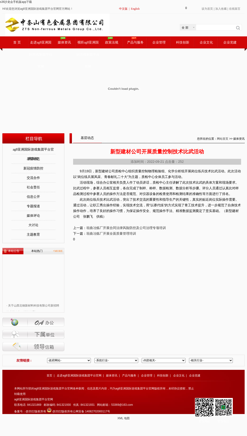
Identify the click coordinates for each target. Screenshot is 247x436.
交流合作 (33, 178)
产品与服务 (135, 42)
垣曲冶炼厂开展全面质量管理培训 (111, 233)
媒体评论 (33, 215)
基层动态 (33, 159)
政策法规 (111, 42)
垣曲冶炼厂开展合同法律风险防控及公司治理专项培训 (126, 228)
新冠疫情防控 (33, 168)
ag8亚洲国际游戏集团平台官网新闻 (33, 151)
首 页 (17, 42)
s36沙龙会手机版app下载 (16, 2)
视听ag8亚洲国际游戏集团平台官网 (88, 44)
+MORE (58, 251)
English (135, 8)
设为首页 (207, 8)
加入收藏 (221, 8)
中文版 (123, 8)
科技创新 (182, 42)
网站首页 (222, 138)
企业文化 (206, 42)
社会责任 (33, 187)
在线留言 (234, 8)
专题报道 (33, 206)
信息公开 (33, 197)
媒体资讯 (64, 42)
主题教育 (33, 234)
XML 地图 (123, 418)
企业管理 (159, 42)
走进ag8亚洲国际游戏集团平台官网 (40, 44)
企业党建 (230, 42)
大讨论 (33, 225)
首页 (49, 375)
